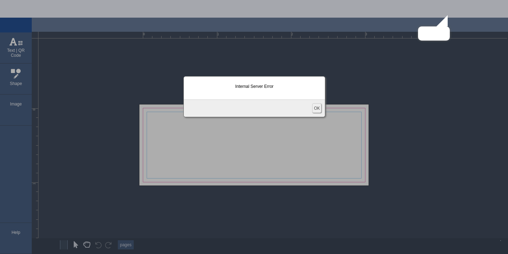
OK (317, 108)
